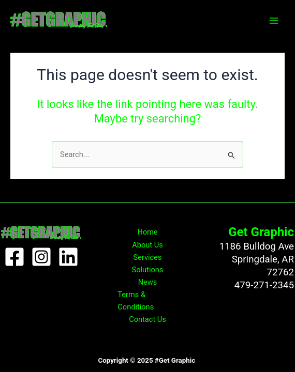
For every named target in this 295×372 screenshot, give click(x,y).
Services (148, 257)
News (147, 282)
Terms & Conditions (135, 301)
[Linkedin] (68, 256)
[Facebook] (14, 256)
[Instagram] (41, 256)
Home (147, 232)
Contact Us (147, 319)
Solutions (148, 269)
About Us (147, 245)
